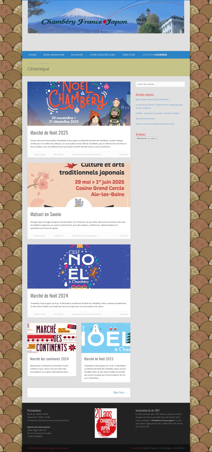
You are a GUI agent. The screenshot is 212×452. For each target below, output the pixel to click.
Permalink (123, 154)
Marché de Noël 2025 (49, 132)
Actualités (77, 54)
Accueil (32, 54)
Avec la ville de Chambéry (90, 154)
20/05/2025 (58, 236)
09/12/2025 (58, 154)
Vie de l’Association (53, 54)
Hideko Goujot (39, 154)
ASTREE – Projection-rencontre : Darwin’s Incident (157, 113)
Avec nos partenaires (88, 236)
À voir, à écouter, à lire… (103, 54)
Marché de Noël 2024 (49, 295)
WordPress (180, 448)
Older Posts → (120, 392)
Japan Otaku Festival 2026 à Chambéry (152, 99)
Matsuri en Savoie (45, 213)
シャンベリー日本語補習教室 (154, 54)
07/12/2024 (58, 314)
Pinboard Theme (149, 448)
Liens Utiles (129, 54)
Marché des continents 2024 (49, 358)
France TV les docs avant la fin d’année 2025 (155, 124)
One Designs (165, 448)
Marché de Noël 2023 (98, 358)
